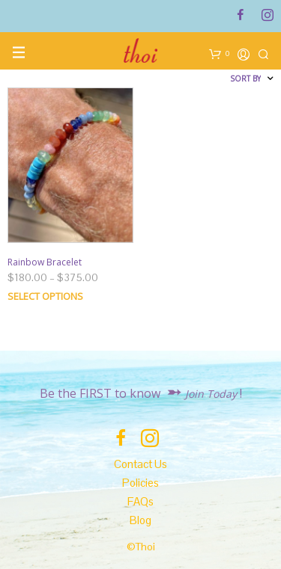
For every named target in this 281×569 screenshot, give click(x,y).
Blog (140, 520)
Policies (140, 483)
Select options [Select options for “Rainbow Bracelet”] (45, 296)
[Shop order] (208, 78)
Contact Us (140, 464)
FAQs (140, 501)
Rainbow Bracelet (44, 262)
